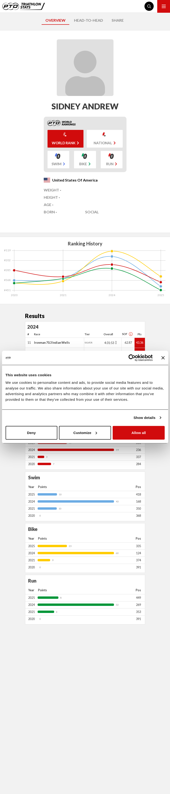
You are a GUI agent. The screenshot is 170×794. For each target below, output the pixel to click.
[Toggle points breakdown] (115, 342)
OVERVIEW (55, 20)
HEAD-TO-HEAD (88, 20)
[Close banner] (163, 358)
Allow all (138, 432)
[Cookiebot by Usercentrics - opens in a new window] (132, 357)
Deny (31, 432)
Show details (145, 418)
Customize (85, 432)
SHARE (118, 20)
